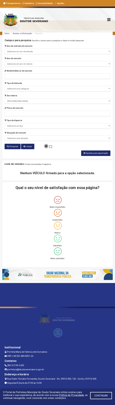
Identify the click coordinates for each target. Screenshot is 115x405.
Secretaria (11, 95)
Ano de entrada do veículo (18, 46)
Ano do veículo (13, 58)
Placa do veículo (14, 108)
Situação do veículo (15, 133)
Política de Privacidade (71, 395)
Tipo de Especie (13, 120)
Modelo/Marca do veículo (18, 71)
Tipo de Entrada (13, 83)
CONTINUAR (101, 395)
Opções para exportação (96, 153)
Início (7, 33)
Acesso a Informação (22, 33)
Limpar (27, 146)
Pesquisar (12, 146)
